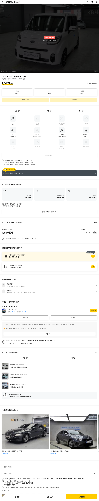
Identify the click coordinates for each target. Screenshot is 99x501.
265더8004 (12, 2)
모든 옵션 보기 (49, 155)
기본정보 (49, 111)
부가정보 (81, 111)
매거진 (73, 358)
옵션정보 (17, 111)
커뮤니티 (25, 358)
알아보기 (49, 256)
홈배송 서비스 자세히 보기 (49, 212)
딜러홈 (92, 310)
